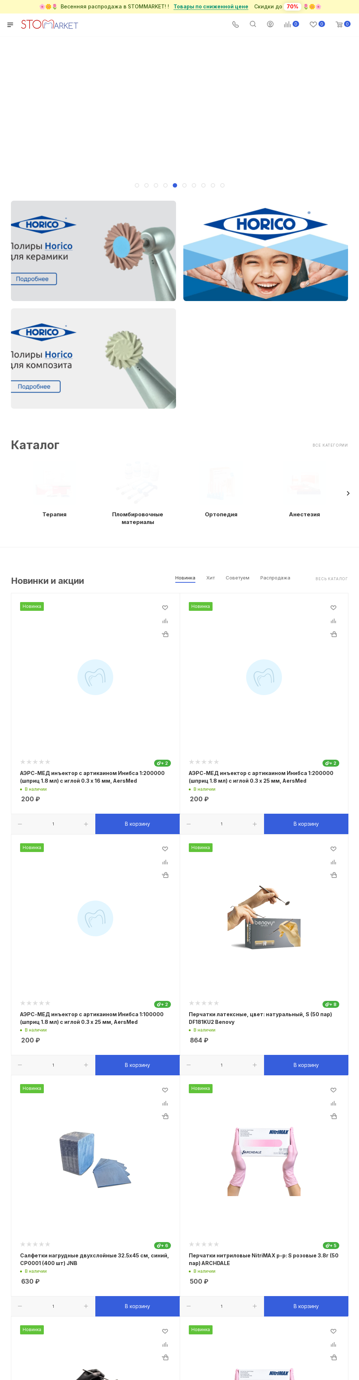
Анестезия (304, 514)
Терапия (54, 514)
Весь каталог (332, 579)
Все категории (330, 445)
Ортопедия (221, 514)
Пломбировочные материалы (137, 518)
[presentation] (348, 493)
